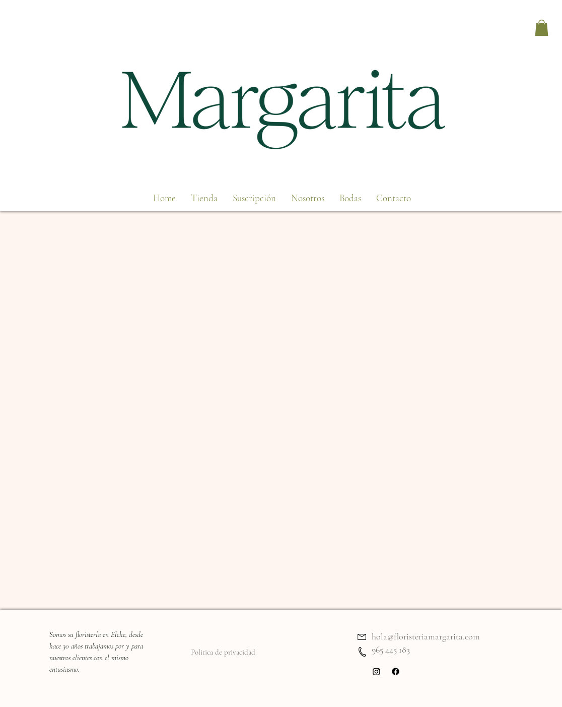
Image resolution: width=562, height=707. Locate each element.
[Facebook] (395, 671)
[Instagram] (376, 671)
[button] (541, 28)
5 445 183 (396, 649)
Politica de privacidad (223, 652)
